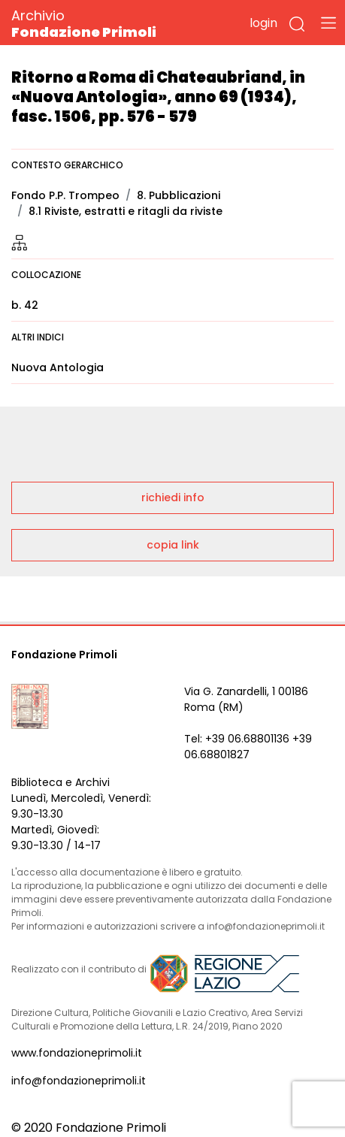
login (263, 23)
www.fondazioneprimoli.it (76, 1052)
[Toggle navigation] (328, 22)
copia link (173, 544)
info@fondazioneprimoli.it (78, 1080)
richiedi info (172, 497)
